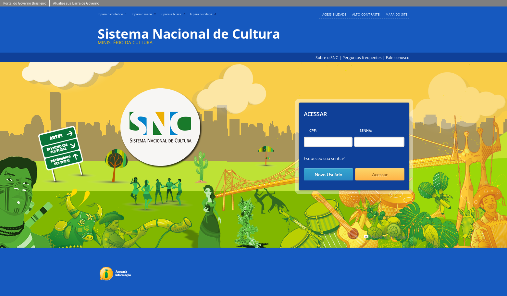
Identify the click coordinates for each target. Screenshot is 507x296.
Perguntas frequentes (362, 57)
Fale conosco (397, 57)
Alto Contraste (366, 14)
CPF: (313, 130)
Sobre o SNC (326, 57)
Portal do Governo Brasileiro (24, 3)
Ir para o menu (145, 14)
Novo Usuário (328, 174)
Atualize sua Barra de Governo (76, 3)
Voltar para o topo (389, 237)
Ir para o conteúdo (113, 14)
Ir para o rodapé (203, 14)
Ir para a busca (174, 14)
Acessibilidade (334, 14)
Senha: (366, 130)
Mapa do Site (397, 14)
